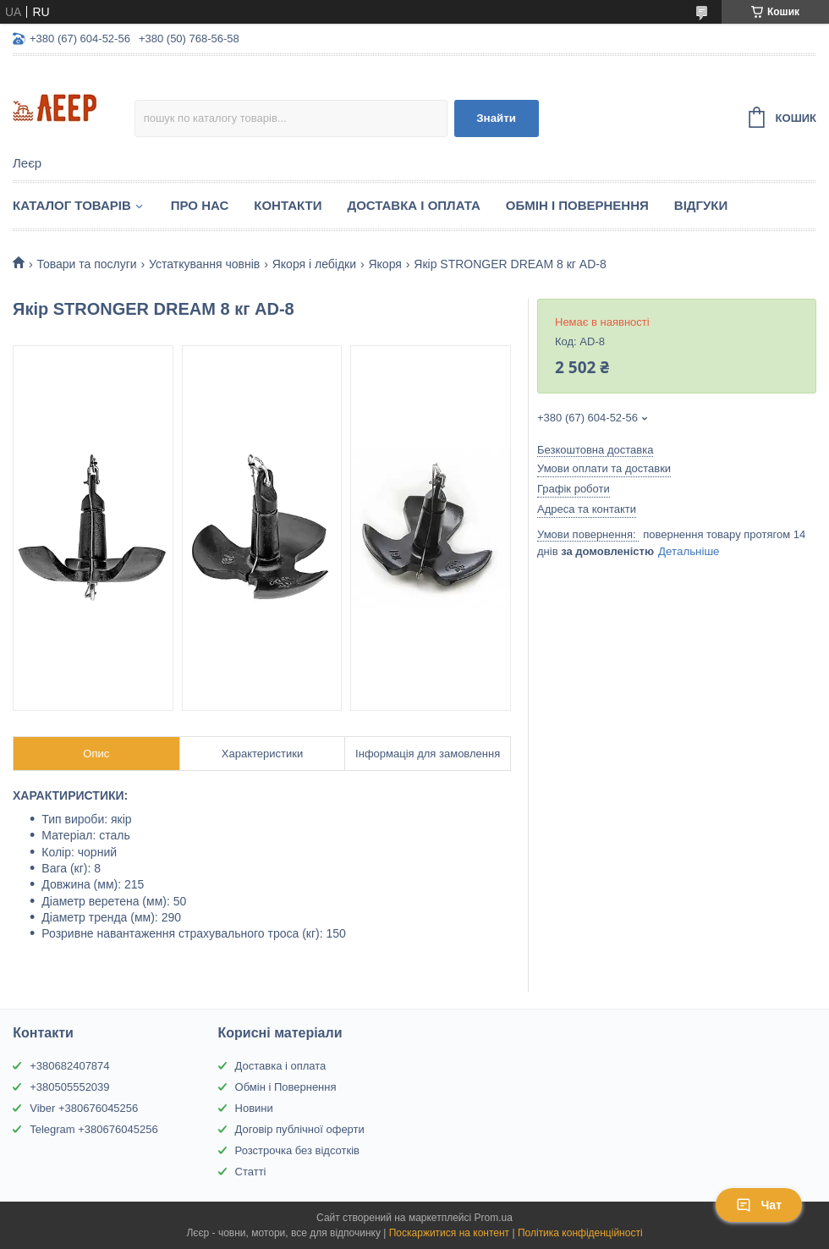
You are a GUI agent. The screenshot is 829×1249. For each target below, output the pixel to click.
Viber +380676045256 (84, 1108)
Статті (250, 1171)
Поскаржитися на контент (449, 1233)
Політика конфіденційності (580, 1233)
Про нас (200, 205)
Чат (759, 1205)
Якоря (384, 264)
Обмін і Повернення (577, 205)
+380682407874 (69, 1065)
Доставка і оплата (281, 1065)
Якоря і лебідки (314, 264)
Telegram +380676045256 (93, 1129)
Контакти (287, 205)
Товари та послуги (86, 264)
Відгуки (700, 205)
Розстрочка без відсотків (297, 1150)
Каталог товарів (72, 205)
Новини (254, 1108)
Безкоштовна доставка (595, 449)
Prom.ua (494, 1218)
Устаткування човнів (204, 264)
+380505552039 (69, 1087)
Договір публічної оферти (300, 1129)
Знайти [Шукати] (496, 118)
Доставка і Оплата (413, 205)
